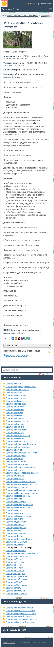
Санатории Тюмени (15, 571)
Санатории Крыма (14, 384)
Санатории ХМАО (14, 582)
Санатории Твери (14, 565)
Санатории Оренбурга (16, 501)
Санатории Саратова (15, 398)
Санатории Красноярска (17, 464)
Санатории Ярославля (16, 594)
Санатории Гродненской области (21, 613)
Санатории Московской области (21, 481)
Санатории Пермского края (18, 507)
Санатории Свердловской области (22, 553)
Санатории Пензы (14, 415)
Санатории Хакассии (15, 545)
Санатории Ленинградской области (22, 473)
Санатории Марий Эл (16, 527)
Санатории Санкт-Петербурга (19, 547)
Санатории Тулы (13, 559)
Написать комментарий (17, 355)
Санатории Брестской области (20, 608)
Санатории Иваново (15, 438)
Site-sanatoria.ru (9, 643)
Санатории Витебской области (20, 622)
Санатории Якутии (14, 536)
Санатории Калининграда (18, 447)
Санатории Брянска (15, 427)
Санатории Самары (15, 401)
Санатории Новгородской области (21, 493)
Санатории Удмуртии (15, 573)
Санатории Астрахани (16, 407)
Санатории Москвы (15, 478)
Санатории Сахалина (16, 550)
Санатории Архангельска (17, 421)
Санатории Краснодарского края (21, 386)
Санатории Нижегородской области (22, 490)
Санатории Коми (13, 530)
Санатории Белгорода (16, 424)
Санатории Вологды (15, 432)
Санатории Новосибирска (18, 496)
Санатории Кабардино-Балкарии (21, 444)
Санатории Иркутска (15, 441)
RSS (49, 352)
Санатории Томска (14, 568)
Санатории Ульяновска (16, 576)
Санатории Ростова (15, 409)
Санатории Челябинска (17, 585)
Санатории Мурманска (16, 487)
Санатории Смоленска (16, 556)
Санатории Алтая (14, 392)
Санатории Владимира (16, 430)
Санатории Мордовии (16, 533)
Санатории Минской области (19, 616)
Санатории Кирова (14, 458)
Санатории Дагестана (16, 522)
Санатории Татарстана (16, 542)
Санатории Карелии (15, 524)
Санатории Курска (14, 470)
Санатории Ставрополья (17, 389)
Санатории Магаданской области (21, 484)
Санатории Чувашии (15, 591)
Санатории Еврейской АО (18, 435)
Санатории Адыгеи (14, 513)
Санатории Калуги (14, 418)
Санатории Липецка (15, 476)
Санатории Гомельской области (20, 610)
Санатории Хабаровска (16, 579)
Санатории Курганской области (20, 467)
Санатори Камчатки (15, 450)
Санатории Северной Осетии (19, 539)
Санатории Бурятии (15, 519)
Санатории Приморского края (19, 504)
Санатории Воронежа (16, 404)
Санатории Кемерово (16, 455)
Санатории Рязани (14, 412)
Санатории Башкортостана (18, 516)
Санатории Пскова (14, 510)
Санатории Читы (13, 588)
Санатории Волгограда (16, 395)
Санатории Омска (14, 499)
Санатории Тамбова (15, 562)
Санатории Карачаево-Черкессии (21, 453)
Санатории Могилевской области (21, 619)
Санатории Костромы (16, 461)
